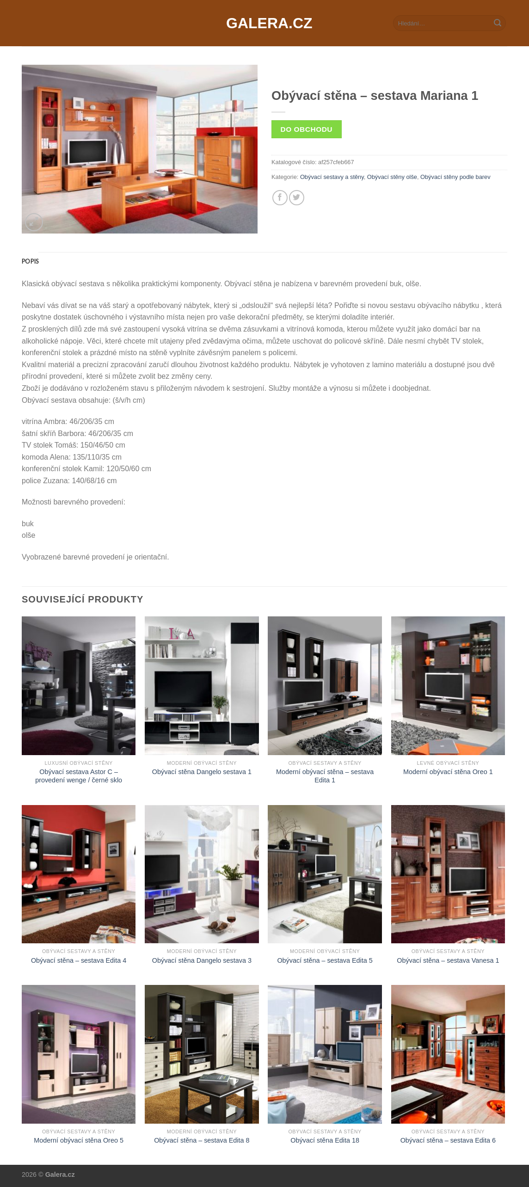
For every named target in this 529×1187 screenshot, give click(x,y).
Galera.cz (264, 23)
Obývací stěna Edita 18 (324, 1140)
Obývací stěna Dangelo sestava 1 (202, 771)
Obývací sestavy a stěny (332, 176)
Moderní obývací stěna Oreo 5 (78, 1140)
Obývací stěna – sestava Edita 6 (448, 1140)
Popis (30, 261)
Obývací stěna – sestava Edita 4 (78, 960)
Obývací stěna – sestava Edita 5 (324, 960)
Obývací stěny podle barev (455, 176)
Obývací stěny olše (392, 176)
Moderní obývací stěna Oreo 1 (448, 771)
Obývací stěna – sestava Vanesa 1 (448, 960)
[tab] (30, 261)
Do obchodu (306, 129)
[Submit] (497, 23)
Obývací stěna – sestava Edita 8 (201, 1140)
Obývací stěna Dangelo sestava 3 (202, 960)
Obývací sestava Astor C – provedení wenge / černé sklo (78, 776)
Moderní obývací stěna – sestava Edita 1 (325, 776)
